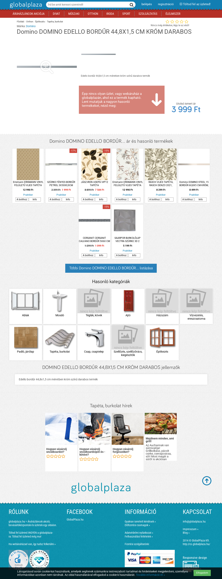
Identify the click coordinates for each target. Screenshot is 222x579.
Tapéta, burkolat (55, 21)
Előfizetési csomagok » (137, 525)
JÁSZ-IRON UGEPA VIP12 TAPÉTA (94, 184)
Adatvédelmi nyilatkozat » (139, 532)
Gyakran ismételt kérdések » (140, 521)
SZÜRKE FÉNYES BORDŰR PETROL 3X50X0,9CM (61, 184)
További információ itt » (150, 574)
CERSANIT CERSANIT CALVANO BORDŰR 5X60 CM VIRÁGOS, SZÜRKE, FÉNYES (94, 240)
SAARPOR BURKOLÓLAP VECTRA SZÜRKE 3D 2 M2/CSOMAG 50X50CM (128, 240)
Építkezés (40, 21)
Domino (31, 26)
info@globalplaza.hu (194, 521)
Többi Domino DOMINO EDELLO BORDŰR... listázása (111, 268)
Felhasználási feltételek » (139, 536)
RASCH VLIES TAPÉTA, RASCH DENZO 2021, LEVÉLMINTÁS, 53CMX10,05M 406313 (160, 184)
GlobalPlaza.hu (75, 519)
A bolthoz (22, 199)
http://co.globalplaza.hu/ (196, 544)
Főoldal (20, 21)
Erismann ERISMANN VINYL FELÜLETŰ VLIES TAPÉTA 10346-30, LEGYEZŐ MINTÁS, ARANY (28, 184)
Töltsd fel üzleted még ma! (26, 536)
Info (35, 199)
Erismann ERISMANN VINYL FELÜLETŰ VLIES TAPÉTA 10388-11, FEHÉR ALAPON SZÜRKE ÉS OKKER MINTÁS (128, 184)
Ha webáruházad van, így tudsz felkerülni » (32, 544)
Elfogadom (202, 572)
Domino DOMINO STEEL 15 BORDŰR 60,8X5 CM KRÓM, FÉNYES (194, 184)
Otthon (29, 21)
